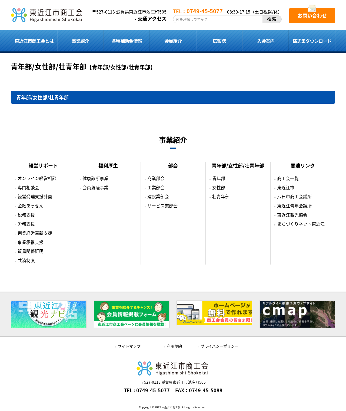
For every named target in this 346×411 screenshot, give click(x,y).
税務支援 (26, 214)
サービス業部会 (162, 205)
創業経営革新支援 (35, 233)
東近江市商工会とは (34, 40)
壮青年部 (220, 196)
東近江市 (285, 187)
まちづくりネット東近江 (301, 223)
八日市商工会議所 (294, 196)
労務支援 (26, 223)
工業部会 (156, 187)
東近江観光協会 (292, 214)
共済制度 (26, 260)
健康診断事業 (95, 178)
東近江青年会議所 (294, 205)
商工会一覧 (288, 178)
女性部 (218, 187)
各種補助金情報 (127, 40)
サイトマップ (129, 346)
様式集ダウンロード (311, 40)
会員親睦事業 (95, 187)
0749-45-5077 (153, 390)
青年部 (218, 178)
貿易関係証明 (31, 251)
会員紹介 (173, 40)
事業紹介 (80, 40)
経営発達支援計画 (35, 196)
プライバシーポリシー (219, 346)
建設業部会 (158, 196)
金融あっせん (31, 205)
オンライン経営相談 (37, 178)
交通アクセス (152, 18)
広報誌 (219, 40)
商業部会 (156, 178)
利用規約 (174, 346)
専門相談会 (28, 187)
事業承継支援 (31, 242)
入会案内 (265, 40)
